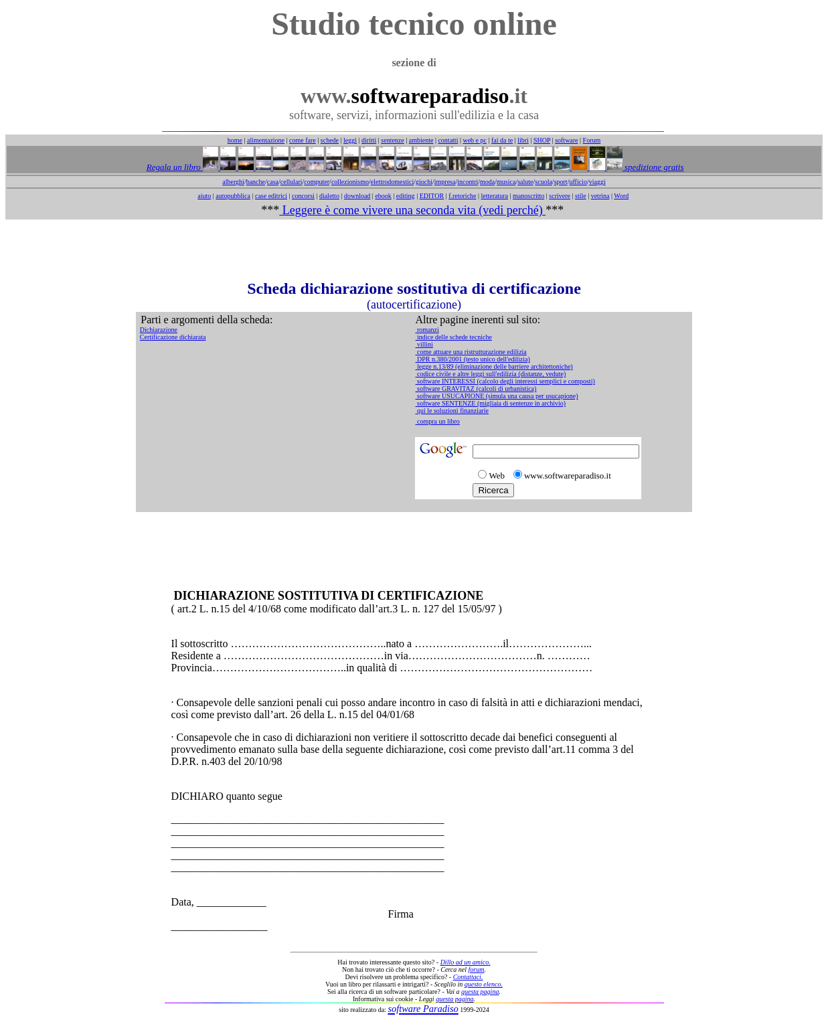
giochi (424, 181)
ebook (383, 195)
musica (506, 181)
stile (580, 195)
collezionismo (350, 181)
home (235, 140)
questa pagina (480, 991)
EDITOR (432, 195)
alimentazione (265, 140)
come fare (302, 140)
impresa (445, 181)
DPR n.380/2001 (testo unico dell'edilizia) (472, 359)
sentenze (392, 140)
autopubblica (233, 195)
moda (487, 181)
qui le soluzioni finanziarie (451, 410)
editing (405, 195)
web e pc (475, 140)
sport (561, 181)
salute (525, 181)
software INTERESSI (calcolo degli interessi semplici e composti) (504, 381)
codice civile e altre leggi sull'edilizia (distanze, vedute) (490, 373)
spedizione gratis (653, 167)
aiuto (204, 195)
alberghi (233, 181)
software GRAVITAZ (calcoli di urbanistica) (475, 388)
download (357, 195)
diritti (368, 140)
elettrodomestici (392, 181)
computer (316, 181)
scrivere (559, 195)
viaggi (597, 181)
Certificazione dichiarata (173, 337)
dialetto (329, 195)
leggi (350, 140)
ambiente (421, 140)
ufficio (577, 181)
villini (423, 344)
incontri (467, 181)
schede (330, 140)
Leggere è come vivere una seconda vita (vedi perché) (412, 210)
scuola (543, 181)
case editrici (271, 195)
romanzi (426, 329)
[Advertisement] (414, 250)
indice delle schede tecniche (453, 337)
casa (272, 181)
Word (621, 195)
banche (255, 181)
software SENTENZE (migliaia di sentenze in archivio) (490, 403)
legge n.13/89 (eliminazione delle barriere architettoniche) (493, 366)
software (566, 140)
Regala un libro (175, 167)
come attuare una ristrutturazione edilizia (470, 351)
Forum (592, 140)
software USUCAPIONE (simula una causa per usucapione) (496, 396)
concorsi (303, 195)
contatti (448, 140)
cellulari (291, 181)
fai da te (502, 140)
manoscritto (528, 195)
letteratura (495, 195)
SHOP (541, 140)
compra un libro (437, 421)
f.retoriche (462, 195)
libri (523, 140)
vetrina (600, 195)
